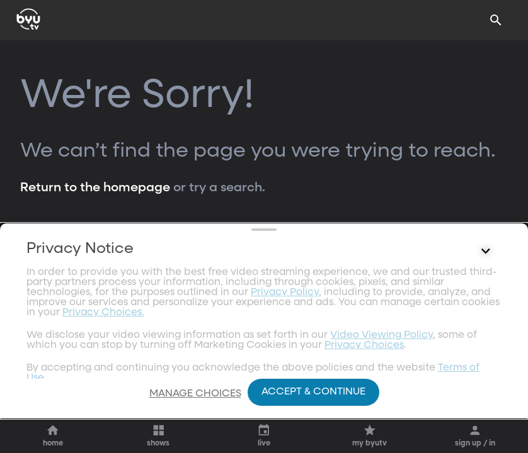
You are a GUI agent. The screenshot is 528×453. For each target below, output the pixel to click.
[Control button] (486, 344)
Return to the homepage (95, 187)
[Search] (496, 20)
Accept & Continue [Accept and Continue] (313, 392)
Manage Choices (195, 394)
